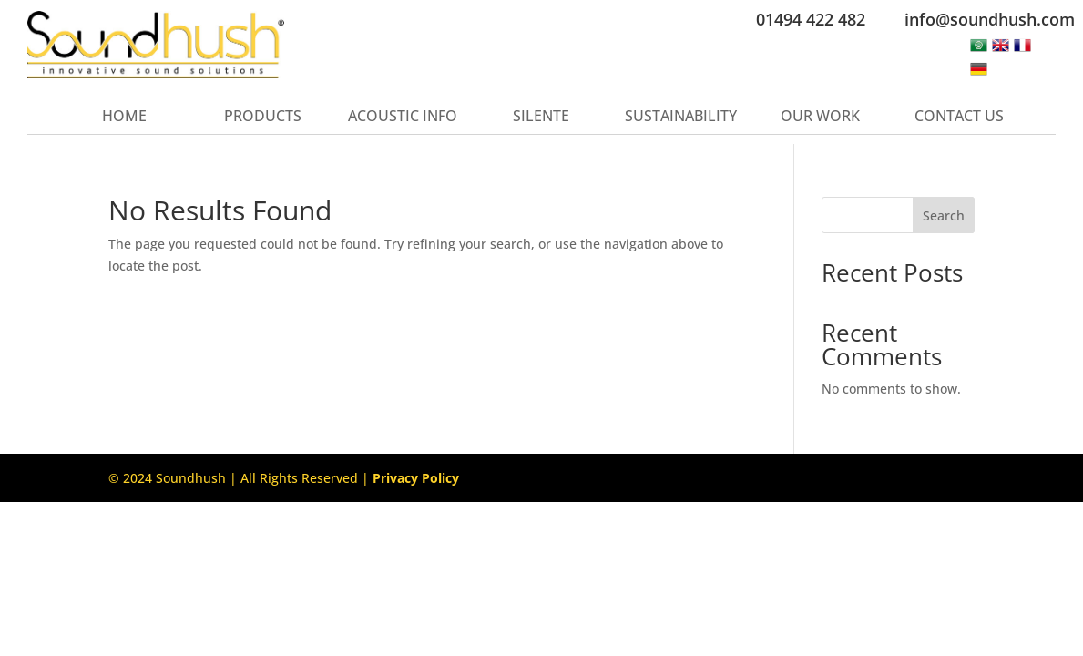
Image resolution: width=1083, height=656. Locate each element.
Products (262, 117)
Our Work (820, 117)
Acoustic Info (402, 117)
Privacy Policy (416, 478)
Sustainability (681, 117)
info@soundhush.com (989, 19)
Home (124, 117)
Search (944, 215)
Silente (541, 117)
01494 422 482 (810, 19)
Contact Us (959, 117)
